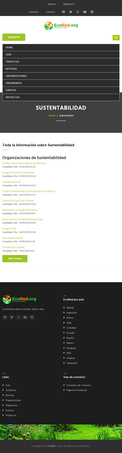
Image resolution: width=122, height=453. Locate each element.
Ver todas (15, 259)
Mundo (70, 308)
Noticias (11, 69)
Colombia (71, 328)
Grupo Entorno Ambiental (18, 172)
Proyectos (13, 97)
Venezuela (72, 363)
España (70, 338)
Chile (69, 323)
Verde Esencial (11, 182)
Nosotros (33, 12)
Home (9, 48)
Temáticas (12, 62)
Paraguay (71, 348)
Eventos (11, 90)
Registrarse (69, 4)
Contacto (50, 12)
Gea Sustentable (12, 238)
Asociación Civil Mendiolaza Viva (22, 219)
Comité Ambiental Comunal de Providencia (28, 191)
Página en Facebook (77, 390)
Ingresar (52, 4)
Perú (69, 353)
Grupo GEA (9, 229)
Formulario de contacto (79, 385)
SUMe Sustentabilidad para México (24, 163)
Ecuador (71, 333)
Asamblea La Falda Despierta (19, 210)
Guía (8, 55)
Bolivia (70, 318)
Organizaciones (16, 76)
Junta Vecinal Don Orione (18, 200)
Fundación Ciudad (13, 247)
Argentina (72, 313)
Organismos (14, 83)
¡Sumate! (14, 37)
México (70, 343)
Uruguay (71, 358)
